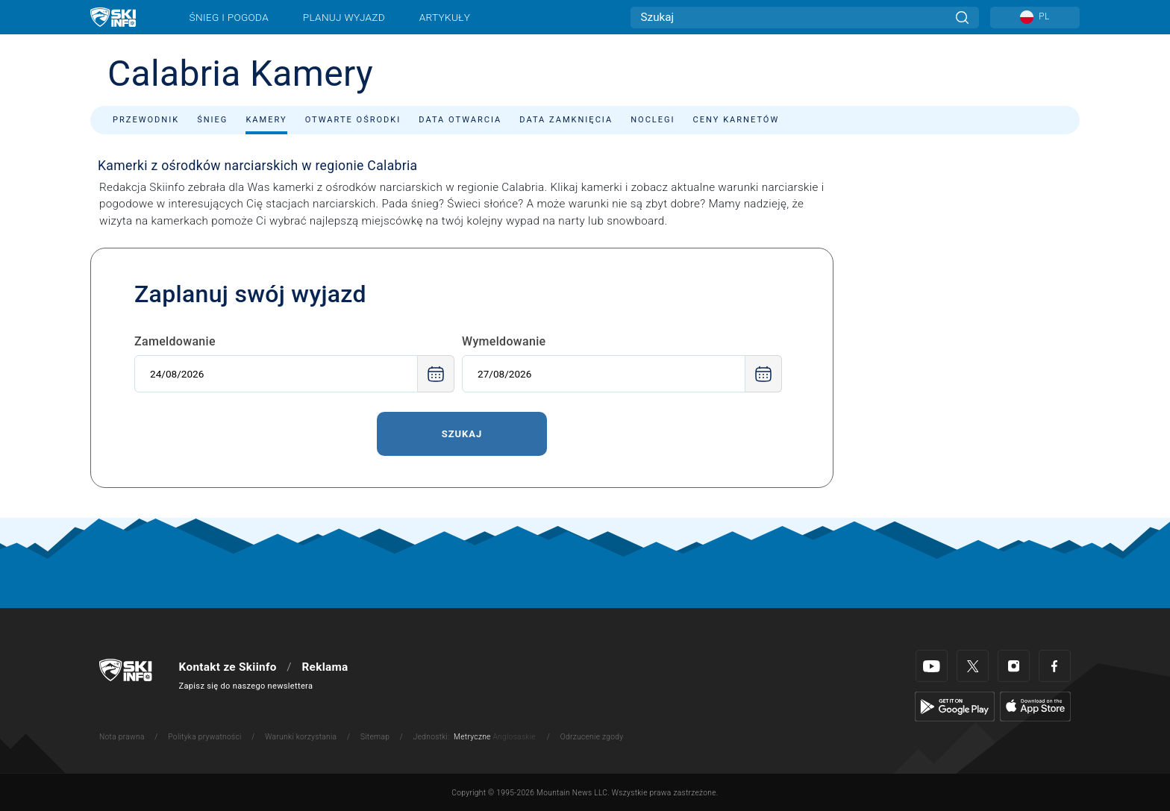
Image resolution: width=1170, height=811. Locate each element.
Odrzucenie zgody (592, 737)
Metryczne (472, 737)
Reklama (324, 667)
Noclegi (653, 120)
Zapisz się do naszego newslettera (246, 686)
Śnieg (212, 120)
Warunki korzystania (301, 737)
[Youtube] (932, 666)
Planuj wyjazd (344, 17)
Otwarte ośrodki (353, 120)
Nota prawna (122, 737)
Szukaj (462, 433)
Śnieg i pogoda (229, 17)
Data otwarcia (460, 120)
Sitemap (375, 737)
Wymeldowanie (504, 341)
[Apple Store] (1035, 706)
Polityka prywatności (204, 737)
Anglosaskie (513, 737)
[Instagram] (1014, 666)
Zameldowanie (175, 341)
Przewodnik (146, 120)
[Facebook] (1055, 666)
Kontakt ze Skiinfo (228, 667)
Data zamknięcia (566, 120)
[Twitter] (973, 666)
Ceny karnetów (736, 120)
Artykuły (444, 17)
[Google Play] (955, 706)
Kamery (266, 120)
